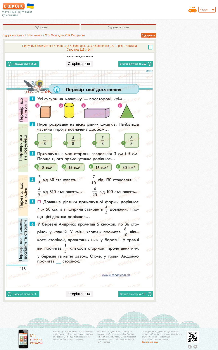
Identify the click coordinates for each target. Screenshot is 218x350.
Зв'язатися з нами (150, 342)
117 (22, 64)
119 (135, 64)
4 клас (41, 27)
